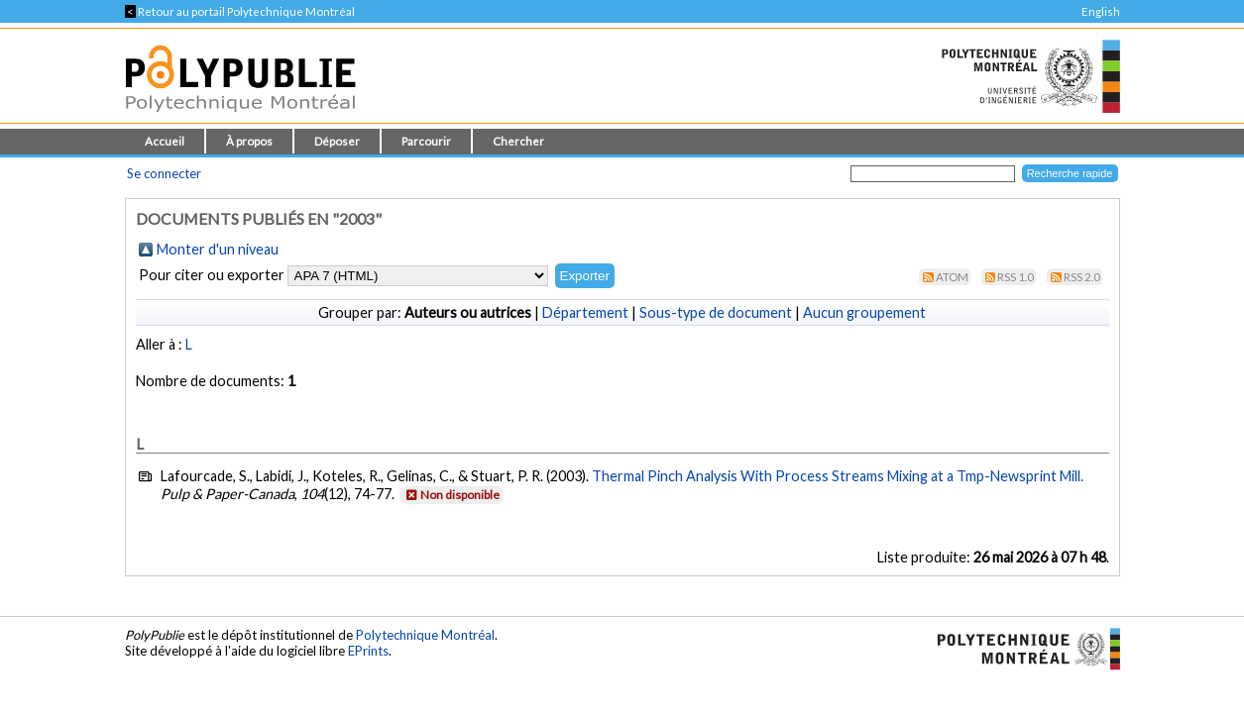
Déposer (337, 141)
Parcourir (426, 141)
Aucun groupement (864, 312)
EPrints (368, 651)
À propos (249, 141)
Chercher (518, 141)
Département (585, 312)
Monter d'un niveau (218, 249)
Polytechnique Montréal (425, 635)
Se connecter (164, 173)
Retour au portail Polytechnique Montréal (240, 11)
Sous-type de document (715, 312)
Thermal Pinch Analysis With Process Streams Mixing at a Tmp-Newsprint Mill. (837, 475)
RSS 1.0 (1015, 276)
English (1100, 11)
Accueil (164, 141)
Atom (952, 276)
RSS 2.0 (1082, 276)
